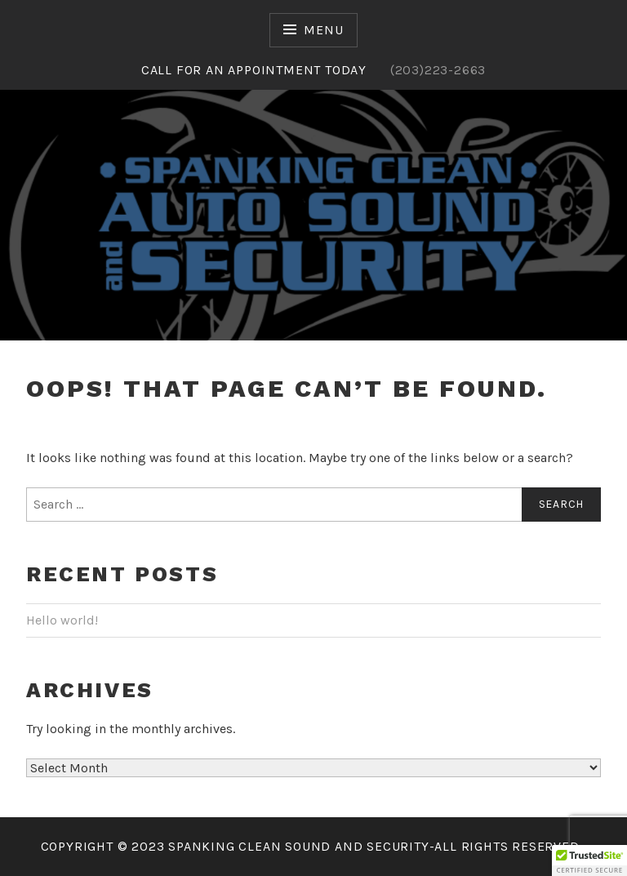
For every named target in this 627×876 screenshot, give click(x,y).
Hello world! (62, 620)
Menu (323, 30)
